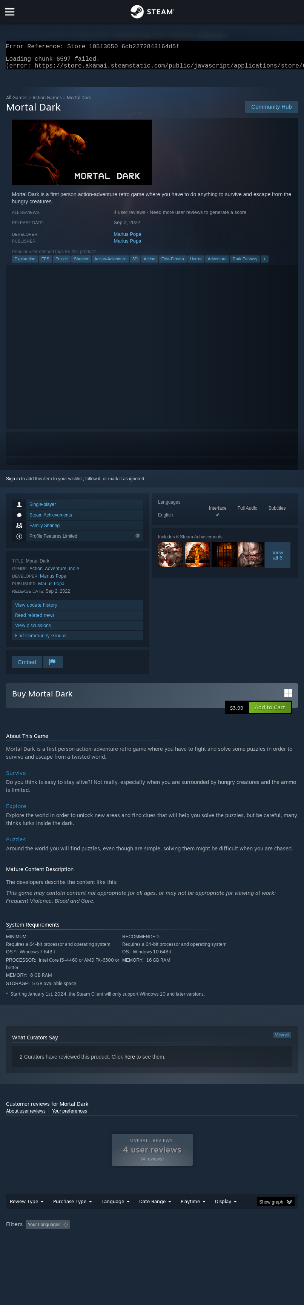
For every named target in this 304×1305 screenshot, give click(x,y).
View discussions (33, 630)
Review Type (24, 1206)
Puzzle (61, 263)
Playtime (190, 1206)
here (129, 1061)
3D (135, 263)
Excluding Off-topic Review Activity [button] (120, 1229)
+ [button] (264, 263)
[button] (270, 712)
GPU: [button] (90, 1239)
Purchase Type (69, 1206)
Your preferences (69, 1115)
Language (112, 1206)
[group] (152, 1234)
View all (282, 1039)
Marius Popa (127, 238)
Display (223, 1206)
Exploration (25, 263)
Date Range (152, 1206)
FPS (45, 263)
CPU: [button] (65, 1239)
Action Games (47, 102)
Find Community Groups (40, 640)
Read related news (35, 620)
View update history (36, 609)
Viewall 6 (277, 559)
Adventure (217, 263)
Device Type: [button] (124, 1239)
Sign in (13, 483)
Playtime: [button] (178, 1229)
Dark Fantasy (245, 263)
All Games (17, 102)
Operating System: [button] (26, 1239)
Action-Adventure (110, 263)
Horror (196, 263)
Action (149, 263)
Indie (74, 573)
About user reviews (26, 1115)
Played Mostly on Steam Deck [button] (233, 1229)
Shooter (81, 263)
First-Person (172, 263)
